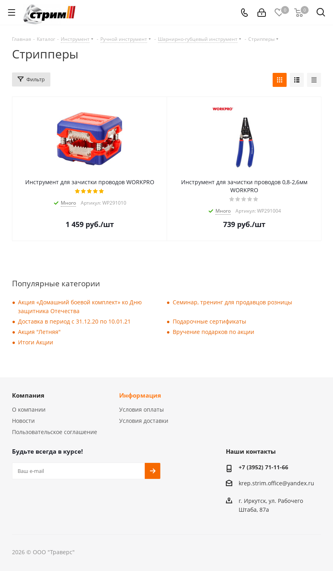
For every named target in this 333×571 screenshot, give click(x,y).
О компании (29, 409)
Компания (28, 395)
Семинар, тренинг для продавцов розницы (232, 302)
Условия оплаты (141, 409)
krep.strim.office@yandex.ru (276, 483)
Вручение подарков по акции (213, 332)
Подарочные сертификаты (209, 321)
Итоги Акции (35, 342)
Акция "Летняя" (39, 332)
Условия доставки (143, 420)
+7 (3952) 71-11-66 (263, 467)
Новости (23, 420)
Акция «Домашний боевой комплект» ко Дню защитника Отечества (80, 306)
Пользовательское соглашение (54, 432)
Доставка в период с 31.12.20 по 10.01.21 (74, 321)
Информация (140, 395)
